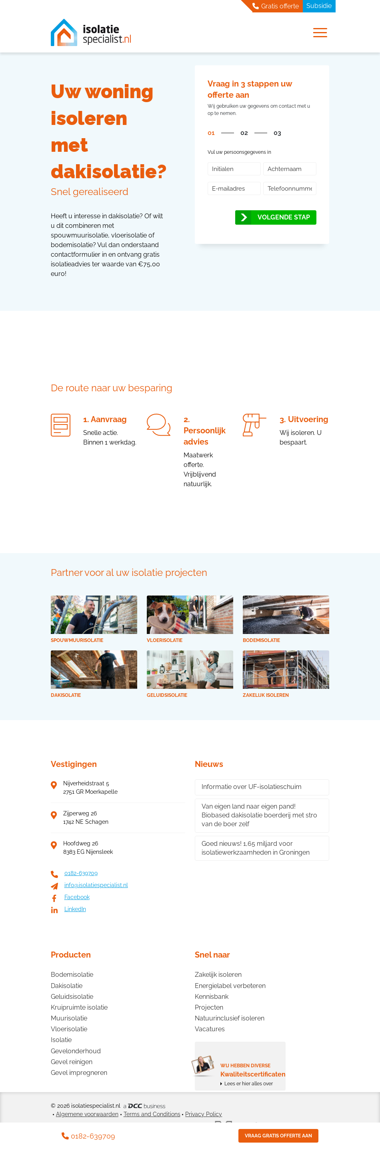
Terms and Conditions (152, 1114)
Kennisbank (211, 996)
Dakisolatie (66, 986)
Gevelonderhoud (76, 1051)
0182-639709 (88, 1136)
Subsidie (319, 6)
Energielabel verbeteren (230, 986)
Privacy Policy (203, 1114)
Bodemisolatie (72, 974)
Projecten (209, 1007)
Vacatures (210, 1029)
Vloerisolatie (69, 1029)
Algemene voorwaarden (87, 1114)
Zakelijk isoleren (218, 974)
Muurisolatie (69, 1018)
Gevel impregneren (79, 1073)
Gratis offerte (275, 6)
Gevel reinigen (71, 1062)
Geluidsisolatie (72, 996)
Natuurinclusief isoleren (229, 1018)
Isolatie (61, 1040)
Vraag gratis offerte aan (278, 1136)
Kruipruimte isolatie (79, 1007)
